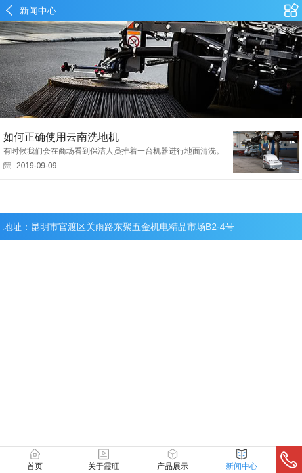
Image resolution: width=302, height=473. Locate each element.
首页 (35, 460)
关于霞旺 (103, 460)
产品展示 (172, 460)
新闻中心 (38, 10)
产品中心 (291, 10)
